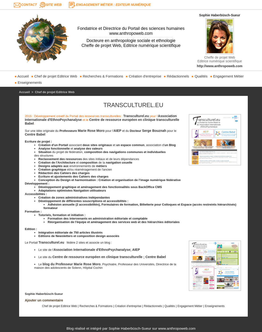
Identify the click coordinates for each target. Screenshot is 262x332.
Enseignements (28, 82)
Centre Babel (35, 134)
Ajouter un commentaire (44, 300)
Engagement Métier (227, 76)
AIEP (117, 131)
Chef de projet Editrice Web (54, 76)
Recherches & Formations (101, 76)
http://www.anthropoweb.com (219, 66)
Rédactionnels (176, 76)
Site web (54, 5)
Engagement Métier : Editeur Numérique (113, 5)
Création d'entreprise (143, 76)
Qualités (199, 76)
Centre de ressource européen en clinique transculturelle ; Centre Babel (108, 257)
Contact (29, 5)
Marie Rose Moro (91, 131)
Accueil (21, 76)
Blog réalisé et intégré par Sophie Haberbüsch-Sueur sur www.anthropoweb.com (130, 328)
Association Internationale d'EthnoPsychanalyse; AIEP (96, 250)
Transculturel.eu (136, 116)
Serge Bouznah (153, 131)
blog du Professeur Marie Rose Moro (71, 264)
